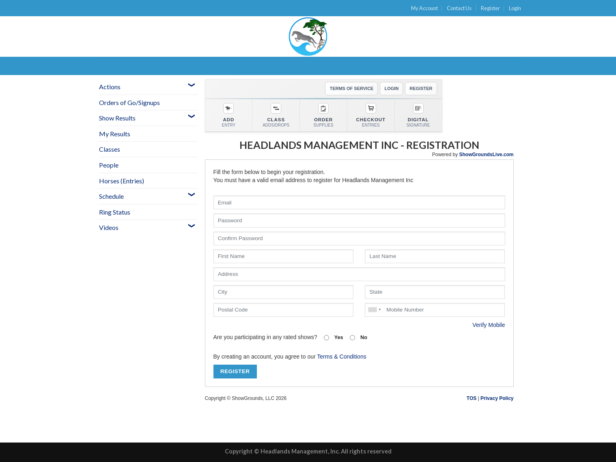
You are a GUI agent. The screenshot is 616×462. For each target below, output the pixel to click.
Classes (109, 149)
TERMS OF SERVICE (351, 88)
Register (490, 8)
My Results (114, 134)
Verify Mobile (488, 325)
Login (515, 8)
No (358, 337)
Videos (108, 227)
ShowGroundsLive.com (486, 154)
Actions (110, 86)
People (108, 165)
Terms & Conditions (341, 356)
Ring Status (114, 212)
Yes (333, 337)
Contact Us (459, 8)
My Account (424, 8)
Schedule (111, 196)
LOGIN (391, 88)
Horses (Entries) (121, 181)
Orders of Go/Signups (129, 102)
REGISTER (420, 88)
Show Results (117, 118)
